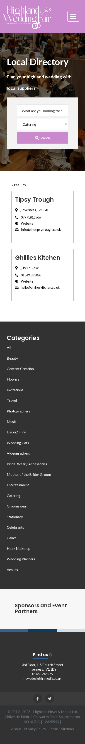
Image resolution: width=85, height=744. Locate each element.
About (16, 728)
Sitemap (67, 728)
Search (42, 138)
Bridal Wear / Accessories (27, 464)
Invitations (15, 390)
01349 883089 (28, 275)
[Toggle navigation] (73, 16)
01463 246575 (42, 674)
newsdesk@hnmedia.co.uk (42, 678)
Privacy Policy (35, 728)
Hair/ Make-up (18, 548)
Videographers (18, 453)
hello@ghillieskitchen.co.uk (37, 287)
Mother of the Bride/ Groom (29, 474)
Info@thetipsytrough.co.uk (38, 230)
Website (24, 223)
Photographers (18, 411)
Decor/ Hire (16, 432)
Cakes (12, 537)
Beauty (12, 358)
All (9, 347)
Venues (12, 569)
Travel (12, 400)
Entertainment (18, 485)
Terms (53, 728)
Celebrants (15, 527)
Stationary (15, 517)
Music (12, 421)
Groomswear (17, 506)
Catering (13, 495)
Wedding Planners (21, 559)
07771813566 (28, 217)
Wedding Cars (18, 442)
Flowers (13, 379)
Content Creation (20, 368)
